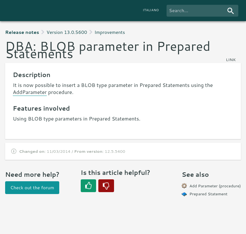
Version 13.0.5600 (66, 32)
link (231, 59)
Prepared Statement (208, 194)
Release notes (22, 32)
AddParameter (30, 92)
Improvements (109, 32)
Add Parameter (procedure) (215, 186)
